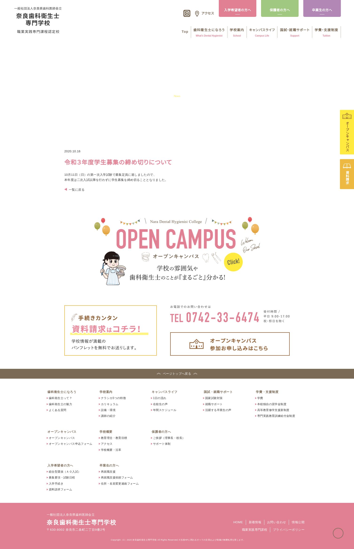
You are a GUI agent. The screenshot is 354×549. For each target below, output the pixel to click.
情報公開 (298, 522)
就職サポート (214, 404)
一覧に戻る (77, 189)
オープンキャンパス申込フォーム (70, 443)
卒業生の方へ (322, 10)
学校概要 (106, 431)
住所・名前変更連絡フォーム (120, 483)
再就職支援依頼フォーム (117, 477)
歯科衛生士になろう (62, 392)
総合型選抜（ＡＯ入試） (65, 471)
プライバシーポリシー (288, 529)
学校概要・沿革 (111, 450)
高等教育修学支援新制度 (273, 410)
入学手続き (56, 483)
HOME (238, 522)
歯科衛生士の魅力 (60, 404)
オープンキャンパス (346, 132)
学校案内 (106, 392)
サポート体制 (161, 443)
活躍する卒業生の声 (218, 410)
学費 (260, 398)
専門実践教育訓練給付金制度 (276, 416)
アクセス (107, 443)
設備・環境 (108, 410)
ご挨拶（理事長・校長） (169, 438)
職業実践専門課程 (254, 529)
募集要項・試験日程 (62, 477)
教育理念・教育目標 (114, 438)
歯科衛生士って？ (60, 398)
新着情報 (255, 522)
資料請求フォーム (60, 489)
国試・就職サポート (218, 392)
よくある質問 (57, 410)
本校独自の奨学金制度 (271, 404)
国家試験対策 (214, 398)
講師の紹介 (108, 416)
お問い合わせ (276, 522)
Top (183, 31)
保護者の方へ (280, 10)
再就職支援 (108, 471)
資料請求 (347, 174)
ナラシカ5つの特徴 (113, 398)
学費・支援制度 (267, 392)
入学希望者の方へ (237, 10)
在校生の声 (160, 404)
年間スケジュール (164, 410)
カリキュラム (109, 404)
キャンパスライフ (164, 392)
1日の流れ (159, 398)
